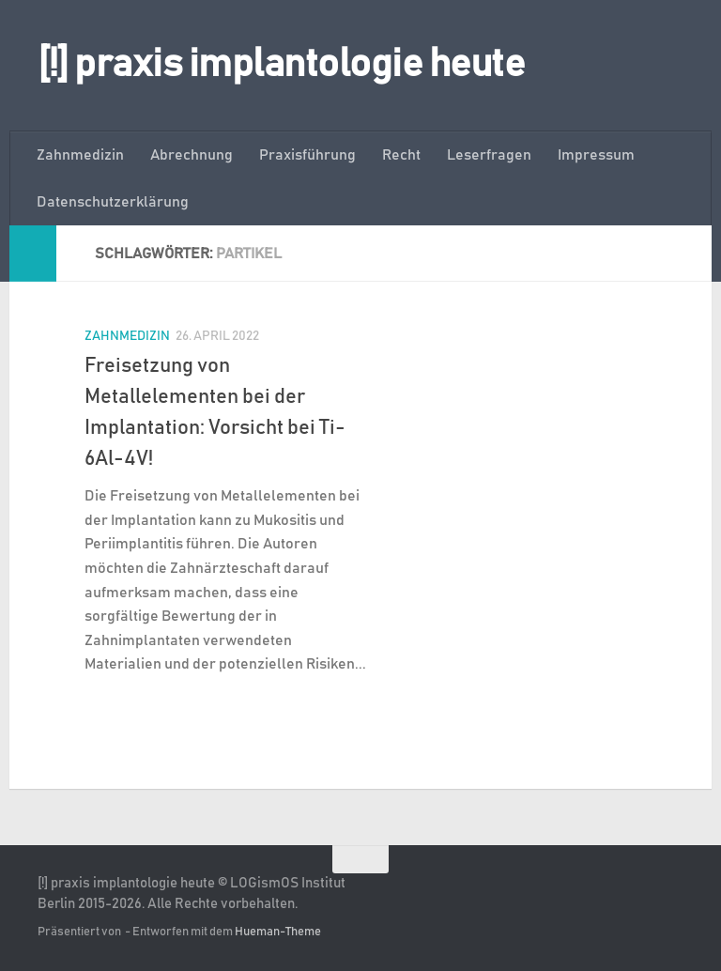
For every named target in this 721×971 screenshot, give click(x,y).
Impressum (596, 154)
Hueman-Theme (278, 932)
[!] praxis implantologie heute (281, 65)
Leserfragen (489, 154)
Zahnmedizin (80, 154)
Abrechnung (191, 154)
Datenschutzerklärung (113, 201)
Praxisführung (307, 154)
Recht (401, 154)
